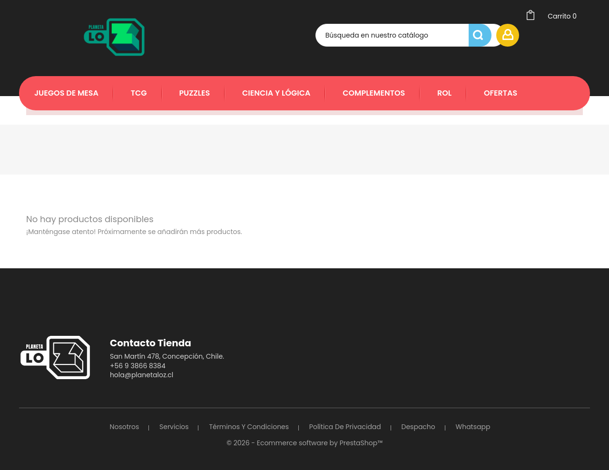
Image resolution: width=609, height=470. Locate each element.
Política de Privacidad (345, 426)
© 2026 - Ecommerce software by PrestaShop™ (304, 443)
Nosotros (124, 426)
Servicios (174, 426)
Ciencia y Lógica (276, 93)
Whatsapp (473, 426)
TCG (139, 93)
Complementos (374, 93)
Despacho (418, 426)
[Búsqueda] (396, 35)
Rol (444, 93)
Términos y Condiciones (249, 426)
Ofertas (500, 93)
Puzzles (194, 93)
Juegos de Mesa (66, 93)
